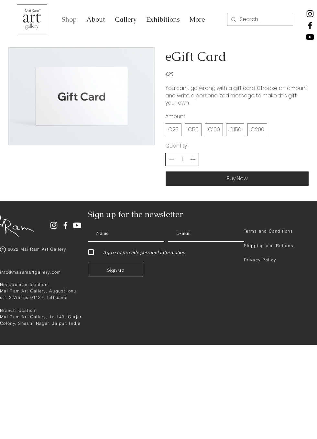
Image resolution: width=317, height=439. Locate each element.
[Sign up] (115, 270)
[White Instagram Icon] (54, 225)
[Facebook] (310, 25)
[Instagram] (310, 13)
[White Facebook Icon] (65, 225)
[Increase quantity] (193, 159)
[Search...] (259, 19)
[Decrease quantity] (171, 159)
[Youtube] (310, 37)
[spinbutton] (182, 159)
